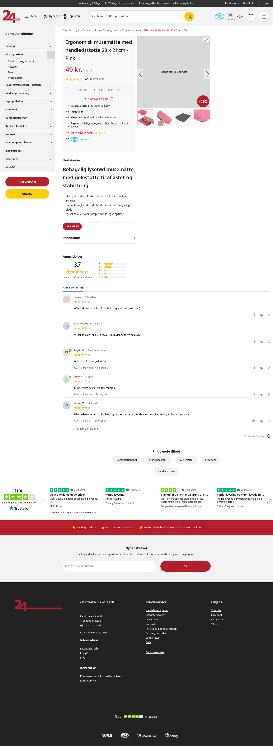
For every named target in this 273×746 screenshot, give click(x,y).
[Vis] (134, 238)
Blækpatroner (13, 151)
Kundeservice (232, 3)
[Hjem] (11, 16)
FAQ (82, 658)
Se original (102, 368)
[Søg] (142, 16)
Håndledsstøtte (166, 471)
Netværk (10, 134)
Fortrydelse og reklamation (161, 629)
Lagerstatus (152, 638)
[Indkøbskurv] (264, 16)
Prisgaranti (27, 182)
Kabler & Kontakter (16, 126)
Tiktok (214, 624)
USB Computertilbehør (18, 143)
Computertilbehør (19, 34)
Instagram (217, 620)
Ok (185, 566)
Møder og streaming (17, 93)
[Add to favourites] (206, 40)
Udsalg (27, 194)
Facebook (217, 615)
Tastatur (13, 67)
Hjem (77, 30)
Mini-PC (10, 167)
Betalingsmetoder (156, 633)
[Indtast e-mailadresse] (109, 566)
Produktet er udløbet (99, 90)
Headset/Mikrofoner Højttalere (23, 85)
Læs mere (72, 226)
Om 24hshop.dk (251, 3)
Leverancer (152, 620)
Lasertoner (11, 159)
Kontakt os (152, 624)
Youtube (216, 610)
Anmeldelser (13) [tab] (73, 288)
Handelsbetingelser (157, 610)
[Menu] (31, 16)
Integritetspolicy (155, 615)
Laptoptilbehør (14, 101)
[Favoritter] (251, 16)
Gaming (10, 46)
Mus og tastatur (14, 54)
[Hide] (134, 160)
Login (266, 3)
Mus (10, 72)
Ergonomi (11, 110)
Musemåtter (15, 78)
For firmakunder (155, 652)
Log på (84, 653)
